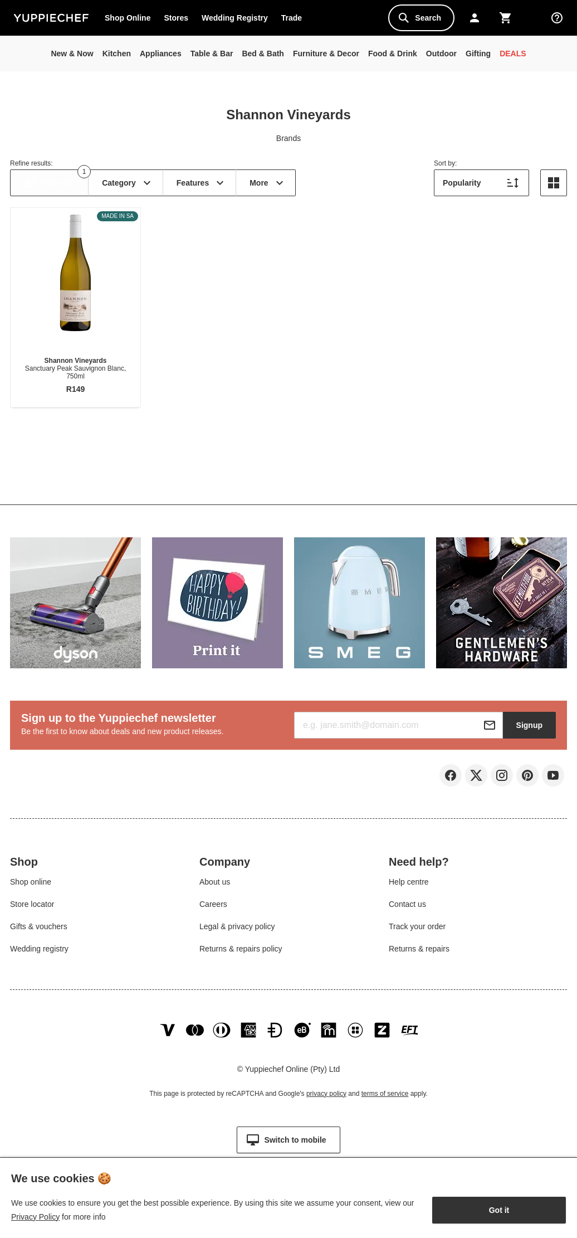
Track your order (417, 930)
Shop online (30, 886)
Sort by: (445, 163)
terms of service (385, 1107)
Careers (213, 908)
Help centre (409, 886)
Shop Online (127, 17)
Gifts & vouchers (38, 930)
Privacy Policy (35, 1216)
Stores (176, 17)
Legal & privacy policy (237, 930)
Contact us (407, 908)
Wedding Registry (235, 17)
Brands (288, 138)
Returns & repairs (419, 953)
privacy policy (326, 1107)
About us (214, 886)
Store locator (32, 908)
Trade (295, 20)
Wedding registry (39, 953)
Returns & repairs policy (240, 953)
